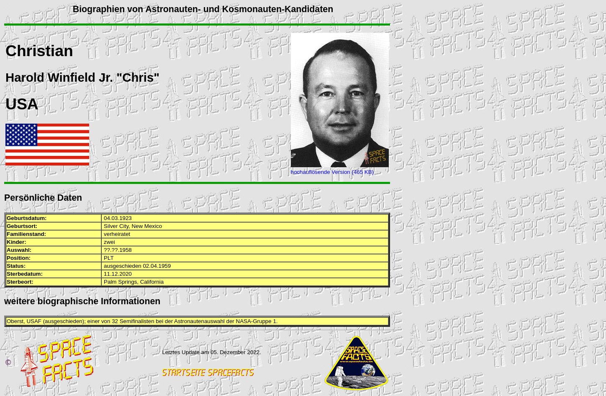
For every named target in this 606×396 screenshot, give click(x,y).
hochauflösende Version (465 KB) (332, 172)
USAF (33, 321)
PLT (108, 258)
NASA (243, 321)
